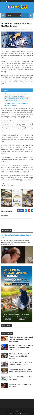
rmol (7, 184)
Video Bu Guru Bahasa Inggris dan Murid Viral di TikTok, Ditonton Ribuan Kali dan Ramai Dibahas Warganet (21, 339)
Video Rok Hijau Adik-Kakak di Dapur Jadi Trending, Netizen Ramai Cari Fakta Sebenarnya (19, 356)
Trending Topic (29, 29)
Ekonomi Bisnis (20, 29)
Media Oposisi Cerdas (22, 413)
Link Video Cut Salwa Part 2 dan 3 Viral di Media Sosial (16, 236)
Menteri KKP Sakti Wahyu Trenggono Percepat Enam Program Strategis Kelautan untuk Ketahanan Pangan (21, 347)
